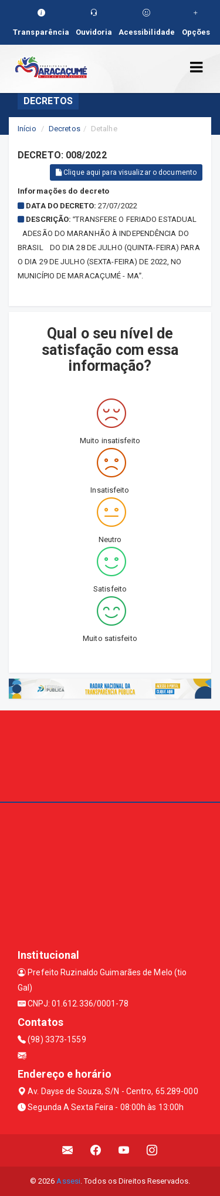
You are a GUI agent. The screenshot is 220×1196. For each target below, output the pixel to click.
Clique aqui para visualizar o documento (126, 172)
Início (27, 128)
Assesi (68, 1181)
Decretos (64, 128)
